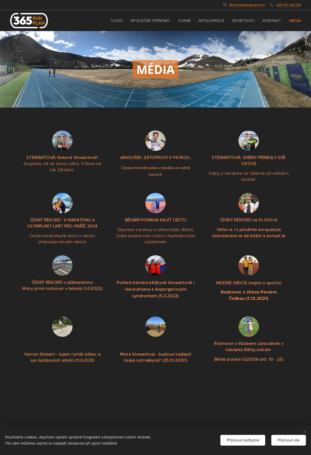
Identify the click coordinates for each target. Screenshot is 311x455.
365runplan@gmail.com (247, 5)
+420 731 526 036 (288, 5)
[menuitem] (113, 20)
